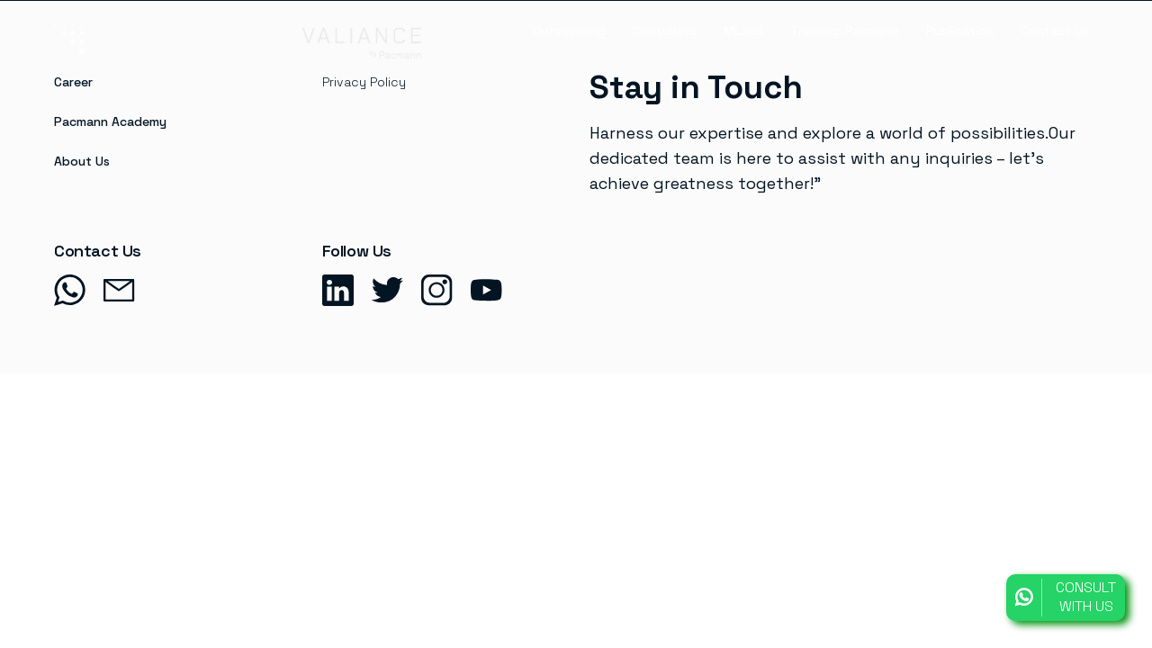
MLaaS (743, 30)
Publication (960, 30)
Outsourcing (569, 30)
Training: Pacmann (844, 30)
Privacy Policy (364, 82)
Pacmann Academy (110, 121)
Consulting (665, 30)
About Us (82, 161)
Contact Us (1055, 30)
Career (73, 82)
